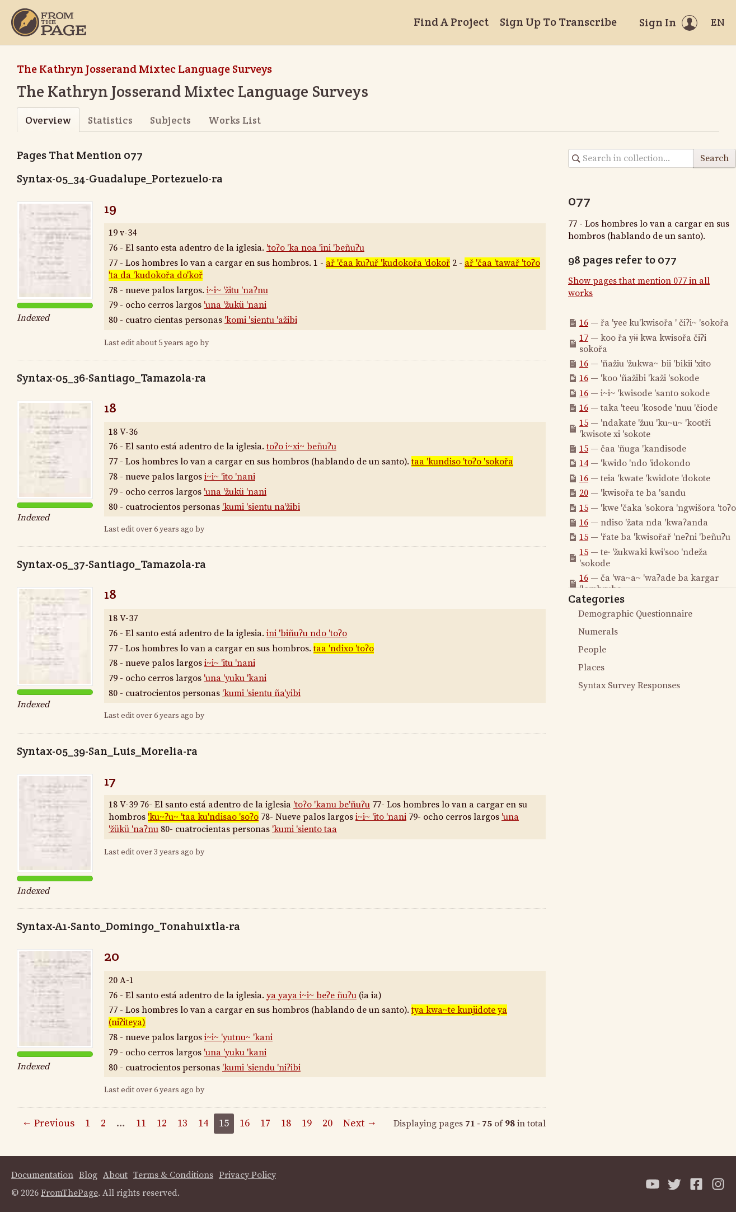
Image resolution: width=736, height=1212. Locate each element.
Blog (88, 1175)
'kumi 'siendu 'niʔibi (261, 1067)
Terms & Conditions (173, 1175)
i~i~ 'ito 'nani (229, 476)
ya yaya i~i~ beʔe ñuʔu (311, 995)
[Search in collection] (631, 158)
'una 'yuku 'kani (235, 678)
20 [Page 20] (327, 1123)
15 (583, 423)
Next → (360, 1123)
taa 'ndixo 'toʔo (343, 648)
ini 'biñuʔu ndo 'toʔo (306, 633)
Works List (234, 120)
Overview (48, 120)
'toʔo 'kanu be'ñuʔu (331, 804)
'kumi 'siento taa (304, 829)
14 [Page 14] (203, 1123)
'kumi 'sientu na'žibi (261, 507)
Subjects (170, 120)
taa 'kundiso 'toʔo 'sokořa (462, 461)
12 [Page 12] (162, 1123)
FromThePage (69, 1193)
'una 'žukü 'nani (235, 305)
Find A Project (451, 22)
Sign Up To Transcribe (558, 22)
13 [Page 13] (182, 1123)
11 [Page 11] (141, 1123)
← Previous (48, 1123)
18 (110, 407)
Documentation (42, 1175)
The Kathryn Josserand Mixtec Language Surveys (144, 69)
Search (714, 158)
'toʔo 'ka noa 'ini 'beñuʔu (315, 247)
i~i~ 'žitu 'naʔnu (237, 290)
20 (111, 956)
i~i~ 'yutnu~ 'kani (238, 1037)
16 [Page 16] (245, 1123)
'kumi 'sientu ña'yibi (261, 693)
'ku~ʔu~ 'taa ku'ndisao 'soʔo (203, 817)
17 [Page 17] (265, 1123)
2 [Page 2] (103, 1123)
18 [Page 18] (286, 1123)
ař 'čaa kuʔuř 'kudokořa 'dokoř (388, 263)
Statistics (110, 120)
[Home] (48, 22)
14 (583, 463)
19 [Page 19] (307, 1123)
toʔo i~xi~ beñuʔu (301, 446)
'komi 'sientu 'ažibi (260, 320)
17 (110, 781)
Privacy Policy (247, 1175)
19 (110, 208)
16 (583, 322)
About (115, 1175)
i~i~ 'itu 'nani (229, 663)
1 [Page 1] (87, 1123)
